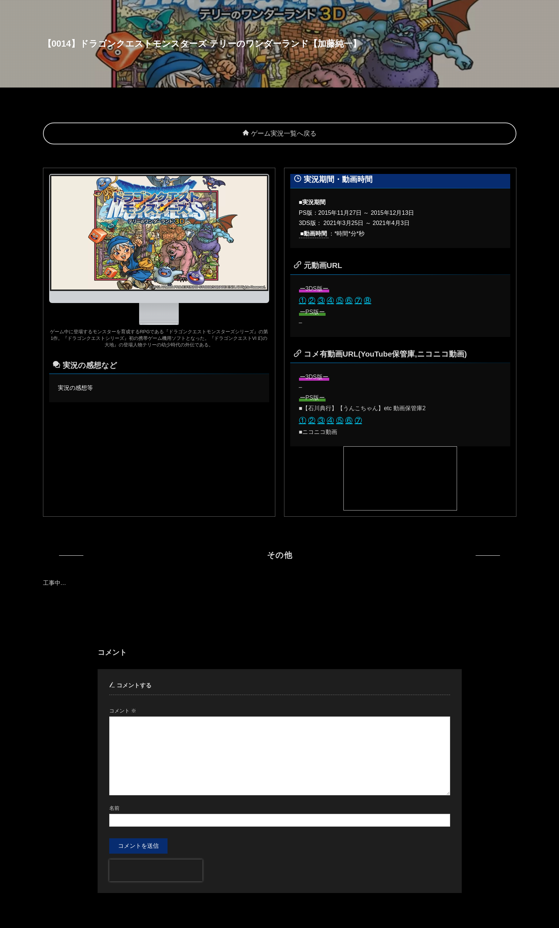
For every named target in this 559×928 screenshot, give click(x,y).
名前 (114, 808)
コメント (122, 711)
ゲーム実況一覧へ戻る (279, 133)
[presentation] (155, 870)
